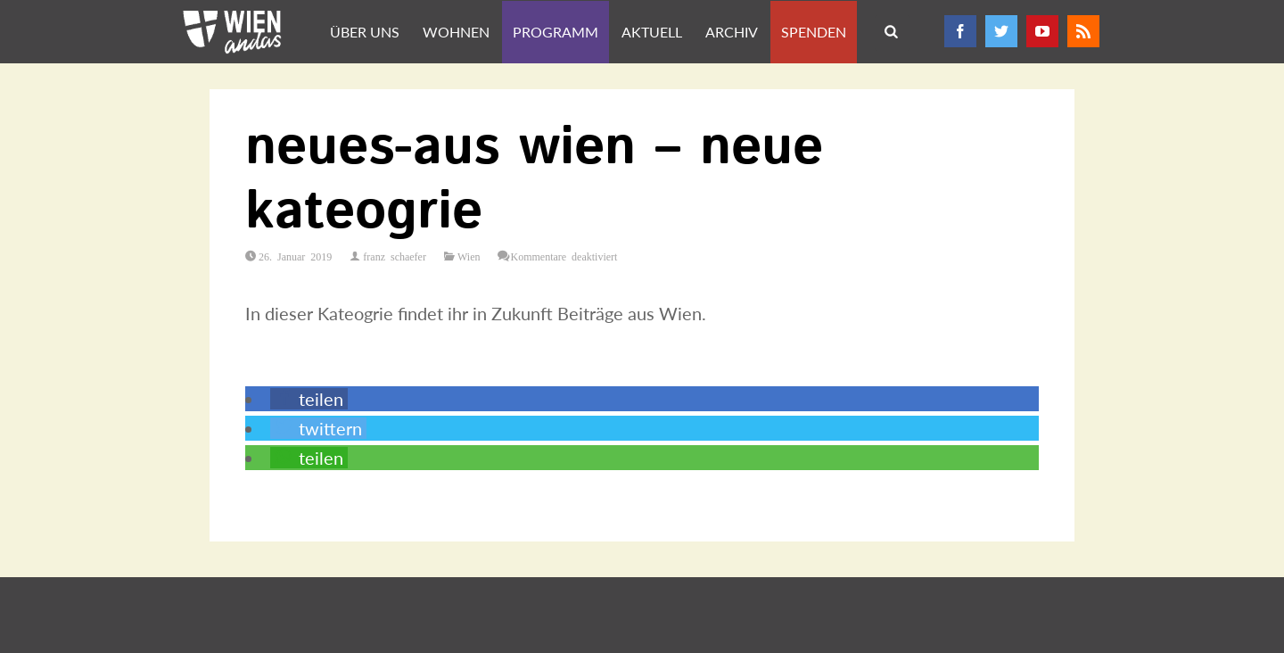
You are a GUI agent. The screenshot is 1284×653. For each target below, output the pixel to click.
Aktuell (651, 31)
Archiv (731, 31)
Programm (555, 31)
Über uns (364, 31)
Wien (469, 256)
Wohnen (456, 31)
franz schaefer (394, 256)
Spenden (813, 31)
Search (892, 33)
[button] (309, 398)
